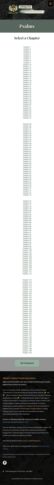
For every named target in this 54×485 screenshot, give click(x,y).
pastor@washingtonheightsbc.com (15, 422)
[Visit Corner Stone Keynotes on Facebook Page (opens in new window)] (5, 463)
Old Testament (27, 363)
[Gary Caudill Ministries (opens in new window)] (32, 441)
